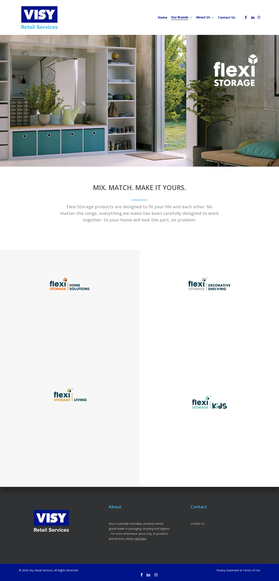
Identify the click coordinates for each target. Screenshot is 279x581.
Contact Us (198, 523)
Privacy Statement (227, 570)
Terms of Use (251, 570)
